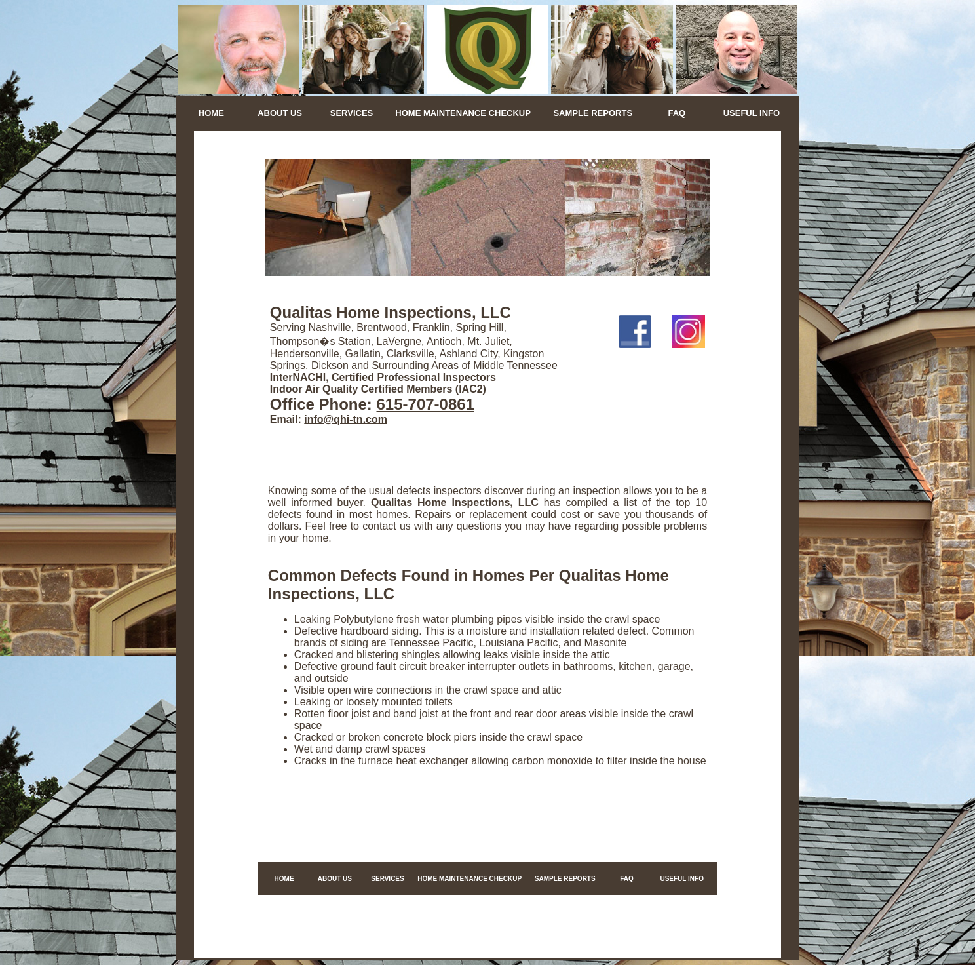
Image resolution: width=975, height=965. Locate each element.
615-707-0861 (425, 404)
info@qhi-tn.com (345, 419)
